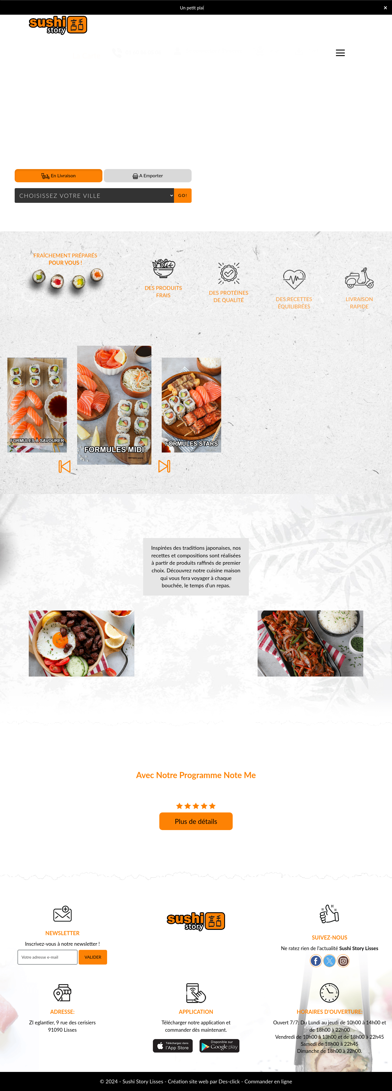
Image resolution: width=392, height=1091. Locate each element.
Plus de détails (196, 821)
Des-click (229, 1081)
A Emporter (148, 176)
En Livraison (58, 176)
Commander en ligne (268, 1081)
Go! (182, 195)
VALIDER (93, 957)
